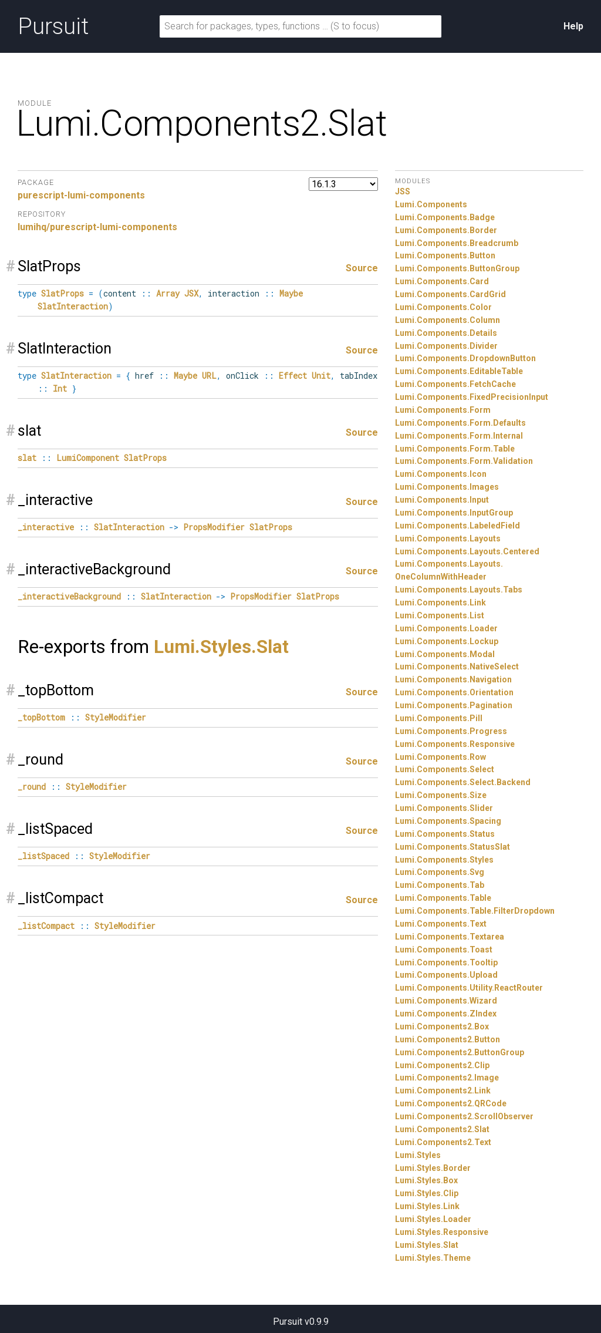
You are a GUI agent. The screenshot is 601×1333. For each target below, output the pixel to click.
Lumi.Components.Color (443, 307)
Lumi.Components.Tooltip (446, 962)
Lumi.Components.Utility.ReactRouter (469, 987)
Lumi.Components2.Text (443, 1142)
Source (362, 268)
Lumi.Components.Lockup (446, 641)
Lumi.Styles (418, 1155)
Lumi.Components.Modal (445, 654)
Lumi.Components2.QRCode (451, 1103)
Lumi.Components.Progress (451, 731)
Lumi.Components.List (439, 615)
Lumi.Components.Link (440, 602)
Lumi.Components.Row (440, 757)
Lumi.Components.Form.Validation (464, 461)
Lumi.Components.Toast (443, 949)
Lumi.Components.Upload (446, 974)
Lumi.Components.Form (443, 410)
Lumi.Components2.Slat (442, 1129)
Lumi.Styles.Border (433, 1168)
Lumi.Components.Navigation (453, 679)
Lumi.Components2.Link (443, 1090)
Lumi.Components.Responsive (455, 744)
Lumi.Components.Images (447, 487)
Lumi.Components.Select (444, 769)
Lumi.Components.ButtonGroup (457, 268)
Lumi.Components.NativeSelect (457, 666)
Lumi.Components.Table (443, 898)
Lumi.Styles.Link (427, 1206)
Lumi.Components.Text (441, 923)
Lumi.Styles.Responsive (441, 1232)
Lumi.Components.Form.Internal (459, 435)
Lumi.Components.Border (446, 230)
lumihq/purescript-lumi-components (97, 227)
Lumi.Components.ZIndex (446, 1013)
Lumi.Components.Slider (444, 808)
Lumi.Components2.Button (447, 1039)
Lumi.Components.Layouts (448, 538)
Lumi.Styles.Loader (433, 1219)
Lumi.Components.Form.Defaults (460, 422)
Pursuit (53, 26)
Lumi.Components (431, 204)
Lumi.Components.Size (441, 795)
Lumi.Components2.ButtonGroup (459, 1052)
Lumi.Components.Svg (439, 872)
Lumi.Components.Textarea (449, 936)
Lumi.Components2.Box (442, 1026)
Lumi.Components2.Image (447, 1077)
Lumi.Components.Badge (445, 217)
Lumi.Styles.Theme (433, 1258)
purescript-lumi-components (81, 195)
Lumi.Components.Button (445, 255)
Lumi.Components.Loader (446, 628)
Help (573, 26)
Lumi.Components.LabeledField (457, 525)
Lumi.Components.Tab (439, 885)
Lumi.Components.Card (442, 281)
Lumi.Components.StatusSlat (452, 846)
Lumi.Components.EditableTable (459, 371)
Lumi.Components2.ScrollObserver (464, 1116)
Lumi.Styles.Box (426, 1180)
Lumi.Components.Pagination (453, 705)
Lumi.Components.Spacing (448, 821)
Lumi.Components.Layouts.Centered (467, 551)
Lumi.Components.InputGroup (454, 512)
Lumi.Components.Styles (444, 859)
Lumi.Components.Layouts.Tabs (458, 589)
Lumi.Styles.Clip (426, 1193)
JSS (402, 191)
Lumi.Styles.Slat (221, 647)
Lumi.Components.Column (447, 320)
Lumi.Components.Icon (441, 474)
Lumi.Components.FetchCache (455, 384)
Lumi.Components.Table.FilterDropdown (475, 910)
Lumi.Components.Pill (438, 718)
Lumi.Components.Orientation (454, 692)
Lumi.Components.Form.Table (455, 448)
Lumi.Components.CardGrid (450, 294)
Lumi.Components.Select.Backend (463, 782)
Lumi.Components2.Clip (442, 1065)
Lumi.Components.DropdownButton (465, 358)
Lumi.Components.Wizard (446, 1000)
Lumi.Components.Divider (446, 346)
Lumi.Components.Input (442, 499)
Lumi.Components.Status (445, 834)
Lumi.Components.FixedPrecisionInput (471, 397)
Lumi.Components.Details (446, 333)
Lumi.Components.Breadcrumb (456, 243)
